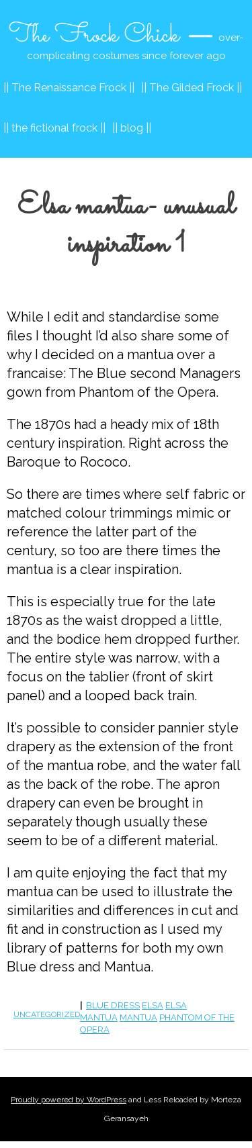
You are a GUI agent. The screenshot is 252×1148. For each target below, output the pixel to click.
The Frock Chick (94, 35)
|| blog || (131, 128)
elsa (152, 1005)
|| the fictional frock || (54, 128)
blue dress (113, 1005)
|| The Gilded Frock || (191, 87)
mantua (138, 1017)
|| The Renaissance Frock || (68, 87)
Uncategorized (46, 1014)
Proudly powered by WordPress (68, 1099)
